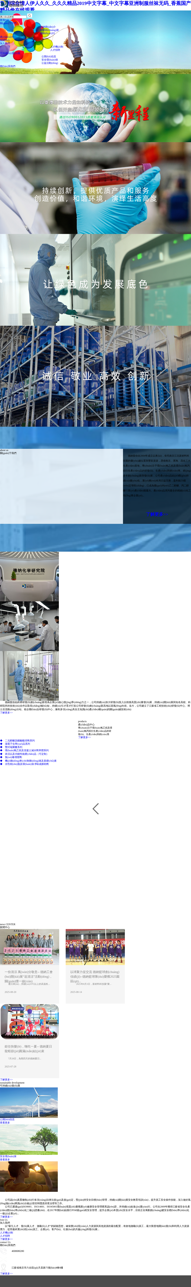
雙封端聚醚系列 (11, 747)
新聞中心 (5, 40)
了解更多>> (157, 514)
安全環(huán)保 (50, 59)
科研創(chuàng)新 (49, 30)
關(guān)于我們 (8, 23)
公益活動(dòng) (50, 63)
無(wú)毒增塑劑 (11, 757)
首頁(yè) (4, 20)
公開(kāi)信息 (49, 56)
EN (1, 8)
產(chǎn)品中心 (8, 37)
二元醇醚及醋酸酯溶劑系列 (17, 740)
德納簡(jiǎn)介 (48, 26)
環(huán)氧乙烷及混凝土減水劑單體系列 (24, 750)
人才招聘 (55, 50)
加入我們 (5, 43)
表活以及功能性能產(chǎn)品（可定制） (24, 754)
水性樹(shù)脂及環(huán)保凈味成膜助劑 (24, 764)
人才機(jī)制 (56, 46)
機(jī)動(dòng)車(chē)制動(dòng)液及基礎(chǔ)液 (28, 760)
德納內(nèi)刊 (47, 33)
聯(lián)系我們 (7, 66)
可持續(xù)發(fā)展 (10, 53)
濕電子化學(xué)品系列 (15, 744)
